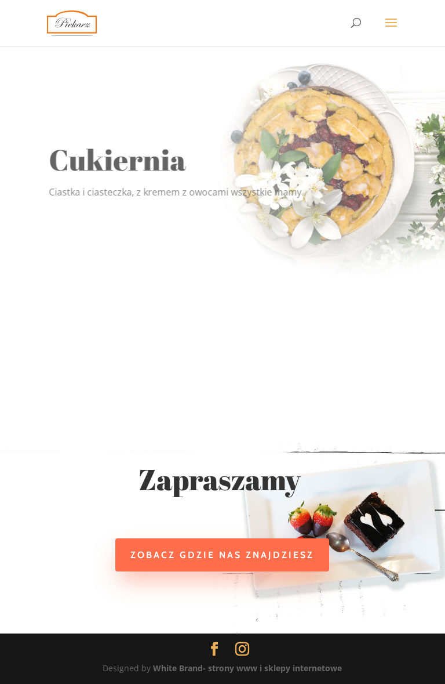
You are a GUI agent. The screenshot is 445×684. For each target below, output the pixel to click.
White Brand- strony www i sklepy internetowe (247, 668)
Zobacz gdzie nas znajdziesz (222, 554)
